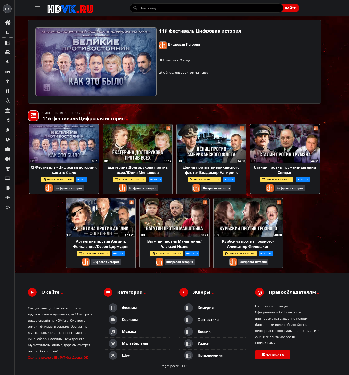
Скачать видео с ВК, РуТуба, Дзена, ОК (58, 357)
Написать (273, 355)
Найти (291, 8)
